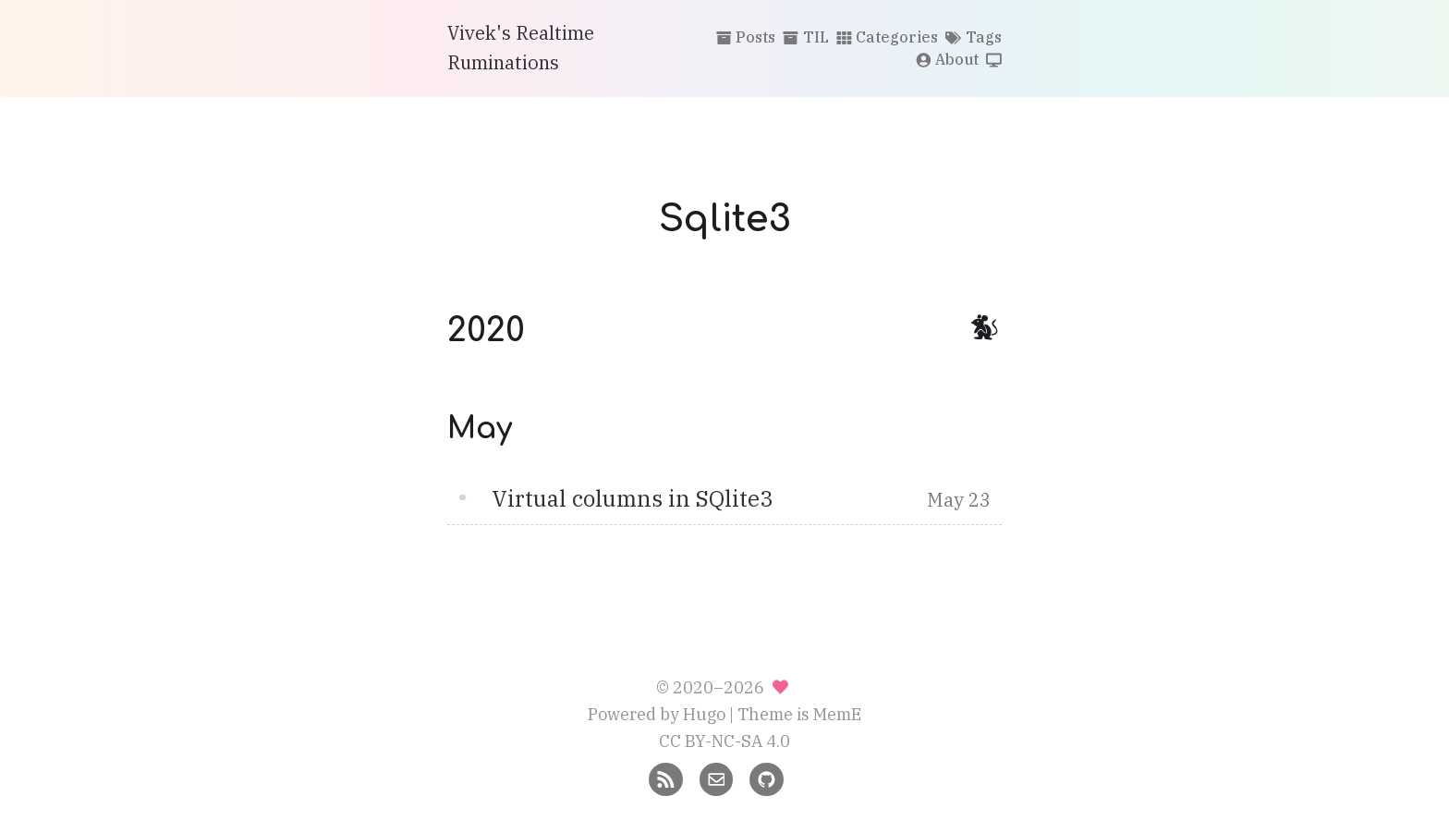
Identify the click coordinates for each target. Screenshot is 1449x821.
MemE (837, 714)
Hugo (704, 714)
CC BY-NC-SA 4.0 (724, 741)
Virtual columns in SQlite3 (632, 498)
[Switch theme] (994, 60)
